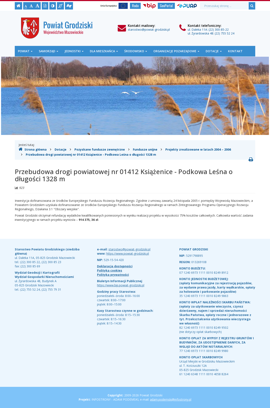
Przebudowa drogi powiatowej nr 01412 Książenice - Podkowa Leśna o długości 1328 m (91, 154)
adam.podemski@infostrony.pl (170, 399)
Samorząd (48, 51)
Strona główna (33, 149)
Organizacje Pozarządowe (176, 51)
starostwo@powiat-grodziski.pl (149, 29)
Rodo (135, 5)
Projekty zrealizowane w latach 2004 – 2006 (198, 149)
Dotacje (214, 51)
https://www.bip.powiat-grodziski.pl (120, 285)
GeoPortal (166, 5)
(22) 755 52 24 (224, 33)
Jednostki (74, 51)
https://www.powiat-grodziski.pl (127, 253)
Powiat (25, 51)
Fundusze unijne (145, 149)
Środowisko (135, 51)
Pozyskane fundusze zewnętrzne (99, 149)
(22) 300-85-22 (219, 29)
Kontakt (235, 51)
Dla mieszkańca (104, 51)
